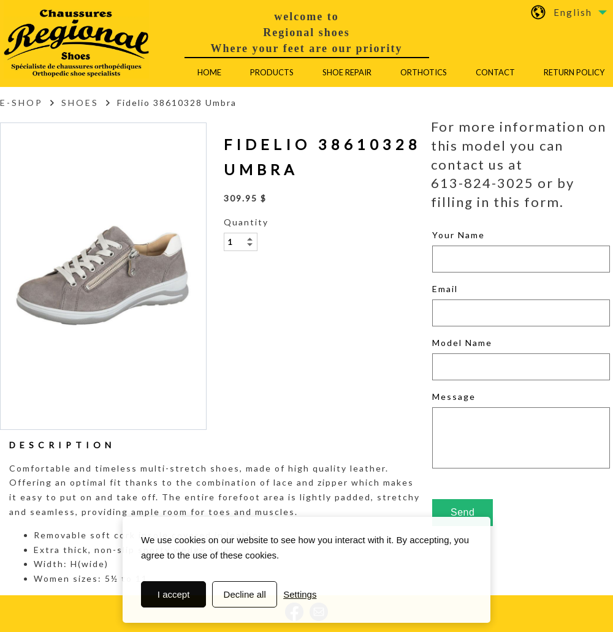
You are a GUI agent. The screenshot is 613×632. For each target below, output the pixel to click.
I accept (174, 594)
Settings (299, 594)
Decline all (245, 594)
